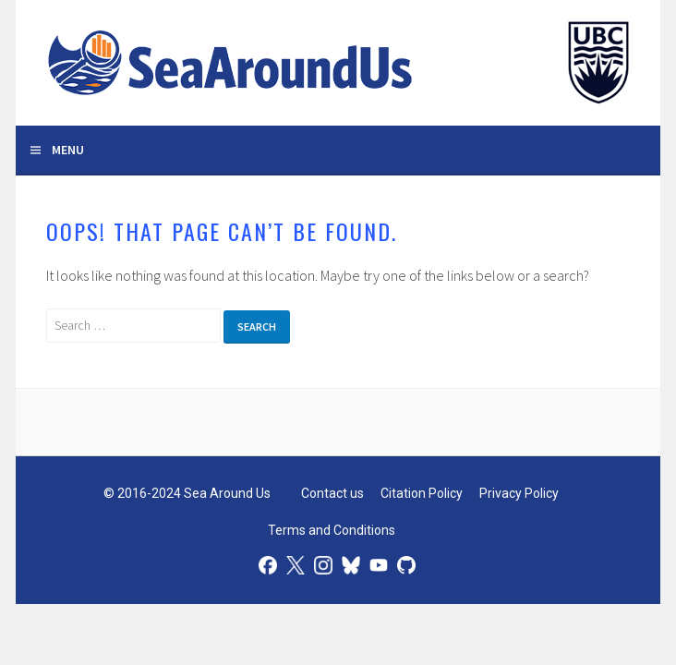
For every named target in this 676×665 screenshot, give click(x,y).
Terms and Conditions (331, 530)
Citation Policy (421, 493)
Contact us (332, 493)
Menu (68, 149)
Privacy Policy (519, 493)
